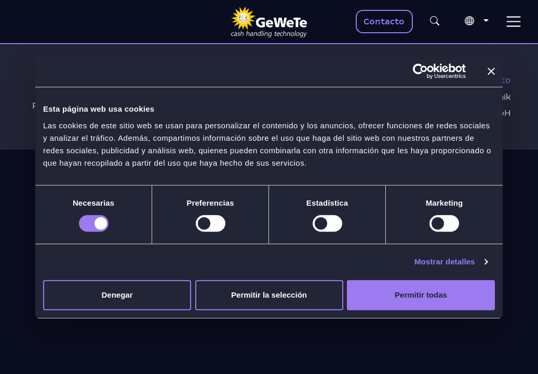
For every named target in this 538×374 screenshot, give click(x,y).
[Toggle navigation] (513, 21)
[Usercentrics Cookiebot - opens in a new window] (420, 71)
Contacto (384, 21)
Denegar (116, 294)
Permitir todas (421, 294)
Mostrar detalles (444, 261)
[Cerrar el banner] (491, 71)
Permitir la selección (269, 294)
